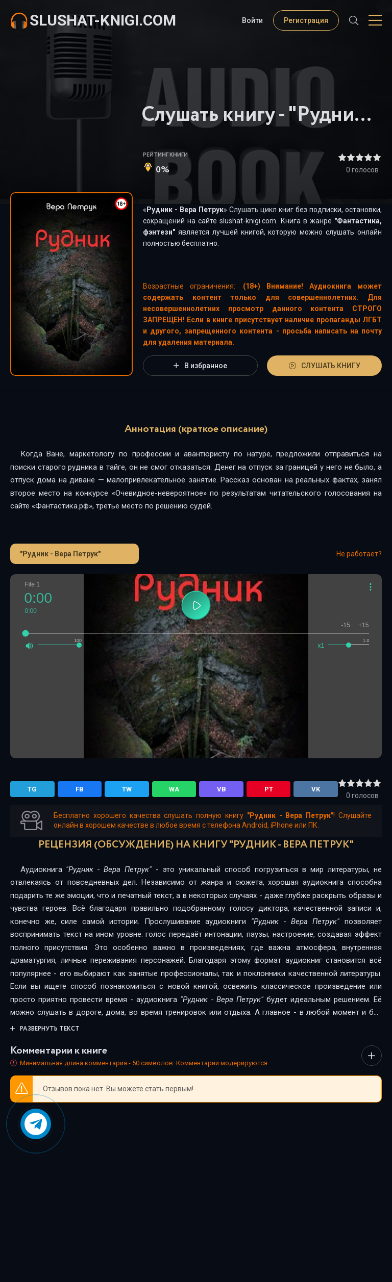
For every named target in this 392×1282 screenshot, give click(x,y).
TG (32, 789)
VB (221, 789)
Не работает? (359, 554)
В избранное (200, 366)
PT (268, 789)
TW (127, 789)
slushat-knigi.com (103, 20)
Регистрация (306, 20)
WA (174, 789)
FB (80, 789)
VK (315, 789)
